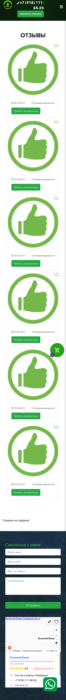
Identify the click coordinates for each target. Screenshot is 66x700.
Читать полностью (26, 111)
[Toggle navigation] (61, 7)
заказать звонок (31, 13)
